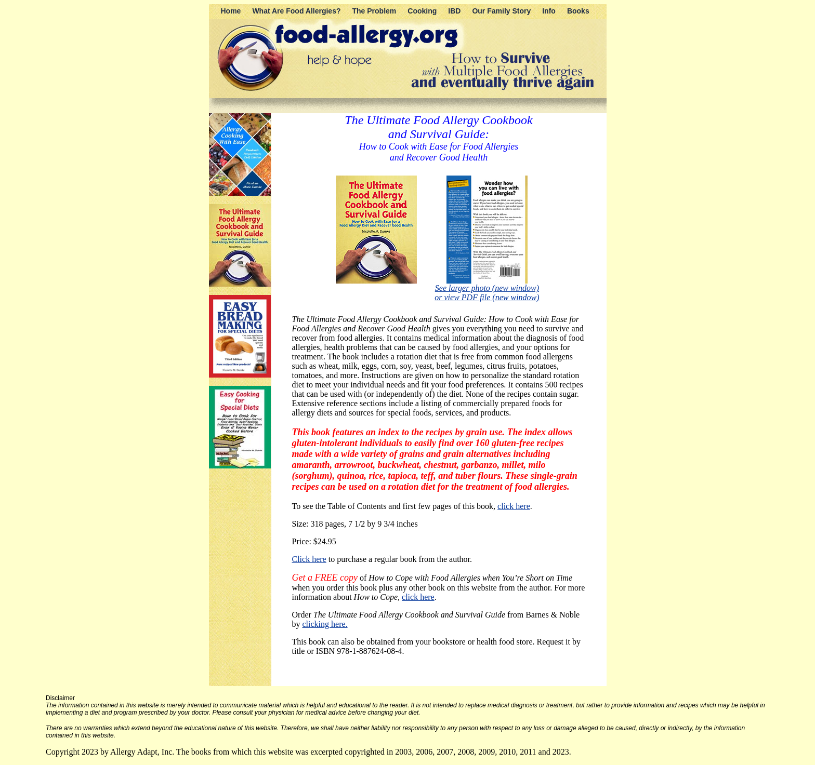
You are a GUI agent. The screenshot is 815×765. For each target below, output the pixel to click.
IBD (454, 11)
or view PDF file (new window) (487, 297)
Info (549, 11)
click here (513, 506)
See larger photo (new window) (487, 288)
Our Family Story (501, 11)
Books (578, 11)
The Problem (374, 11)
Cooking (422, 11)
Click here (309, 559)
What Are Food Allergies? (296, 11)
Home (231, 11)
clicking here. (325, 624)
